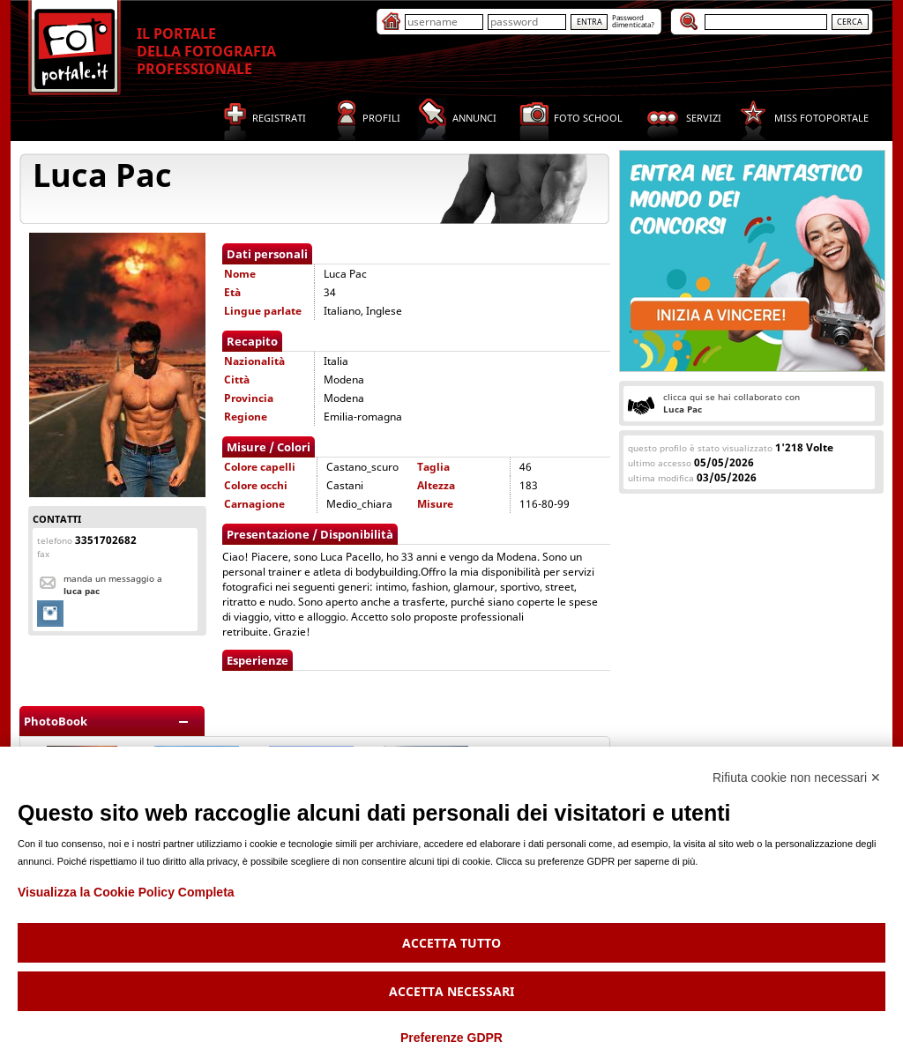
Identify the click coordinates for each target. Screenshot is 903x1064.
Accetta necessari (451, 991)
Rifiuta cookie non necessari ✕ (797, 777)
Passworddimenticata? (633, 20)
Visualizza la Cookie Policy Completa (126, 892)
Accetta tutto (451, 942)
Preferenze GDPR (451, 1038)
